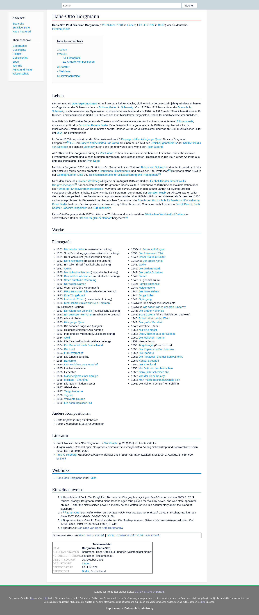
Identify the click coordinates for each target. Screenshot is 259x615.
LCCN (110, 535)
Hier (46, 598)
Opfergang (145, 299)
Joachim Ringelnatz (75, 207)
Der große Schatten (151, 272)
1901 (120, 25)
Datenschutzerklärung (138, 608)
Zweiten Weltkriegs (89, 181)
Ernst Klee (73, 512)
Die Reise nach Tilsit (151, 253)
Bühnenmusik (185, 121)
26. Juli (143, 25)
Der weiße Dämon (75, 283)
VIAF (140, 535)
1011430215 (94, 535)
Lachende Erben (74, 299)
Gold (67, 337)
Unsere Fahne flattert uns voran (99, 142)
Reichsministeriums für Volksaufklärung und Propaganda (123, 174)
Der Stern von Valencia (78, 310)
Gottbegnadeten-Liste (70, 174)
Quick (67, 268)
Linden (131, 25)
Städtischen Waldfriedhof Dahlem (164, 214)
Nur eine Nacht (148, 329)
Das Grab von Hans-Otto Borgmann (99, 527)
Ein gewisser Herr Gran (78, 314)
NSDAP (187, 142)
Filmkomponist (61, 28)
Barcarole (70, 360)
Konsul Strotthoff (149, 360)
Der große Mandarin (151, 322)
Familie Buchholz (149, 283)
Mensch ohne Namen (77, 272)
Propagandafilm (130, 139)
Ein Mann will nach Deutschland (83, 345)
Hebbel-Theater (159, 181)
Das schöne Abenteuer (78, 276)
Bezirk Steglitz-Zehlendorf (96, 217)
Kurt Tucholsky (101, 207)
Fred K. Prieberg (66, 454)
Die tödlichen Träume (152, 337)
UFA (59, 132)
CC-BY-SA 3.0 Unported (149, 591)
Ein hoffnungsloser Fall (78, 402)
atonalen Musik (157, 192)
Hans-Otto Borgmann (69, 477)
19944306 (150, 535)
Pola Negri (93, 160)
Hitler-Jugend (154, 146)
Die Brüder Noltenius (151, 310)
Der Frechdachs (73, 260)
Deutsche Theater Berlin (93, 125)
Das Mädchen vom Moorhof (81, 364)
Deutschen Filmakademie (115, 170)
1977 (151, 25)
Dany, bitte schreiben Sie (154, 372)
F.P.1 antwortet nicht (76, 291)
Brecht (174, 181)
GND (82, 535)
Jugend (68, 395)
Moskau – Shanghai (76, 379)
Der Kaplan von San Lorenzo (156, 349)
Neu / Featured (21, 31)
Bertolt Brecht (184, 204)
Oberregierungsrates (84, 103)
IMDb (93, 477)
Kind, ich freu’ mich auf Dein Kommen (87, 302)
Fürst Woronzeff (73, 352)
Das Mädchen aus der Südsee (157, 333)
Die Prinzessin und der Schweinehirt (161, 356)
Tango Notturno (73, 391)
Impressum (113, 608)
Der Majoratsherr (149, 291)
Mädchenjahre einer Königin (81, 375)
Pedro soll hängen (153, 249)
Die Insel (69, 349)
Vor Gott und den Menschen (156, 368)
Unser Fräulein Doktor (152, 256)
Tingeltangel (146, 345)
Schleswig (127, 107)
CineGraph (110, 443)
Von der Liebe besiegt (152, 375)
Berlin (161, 25)
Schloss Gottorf (108, 107)
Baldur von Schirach (153, 167)
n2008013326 (123, 535)
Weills (182, 181)
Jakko (142, 264)
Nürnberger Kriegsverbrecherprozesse (79, 188)
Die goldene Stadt (149, 268)
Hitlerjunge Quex (151, 139)
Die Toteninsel (147, 364)
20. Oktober (109, 25)
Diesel (142, 276)
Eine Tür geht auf (74, 295)
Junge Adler (146, 295)
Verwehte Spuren (74, 398)
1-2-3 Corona (147, 314)
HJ (72, 142)
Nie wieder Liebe (74, 249)
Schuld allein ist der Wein (154, 318)
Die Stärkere (146, 352)
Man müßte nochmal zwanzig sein (159, 379)
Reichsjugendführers (164, 142)
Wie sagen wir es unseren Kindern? (164, 306)
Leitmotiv (89, 146)
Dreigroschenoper (63, 184)
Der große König (152, 260)
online (60, 458)
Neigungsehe (147, 287)
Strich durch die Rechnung (80, 280)
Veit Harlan (106, 153)
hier (32, 598)
